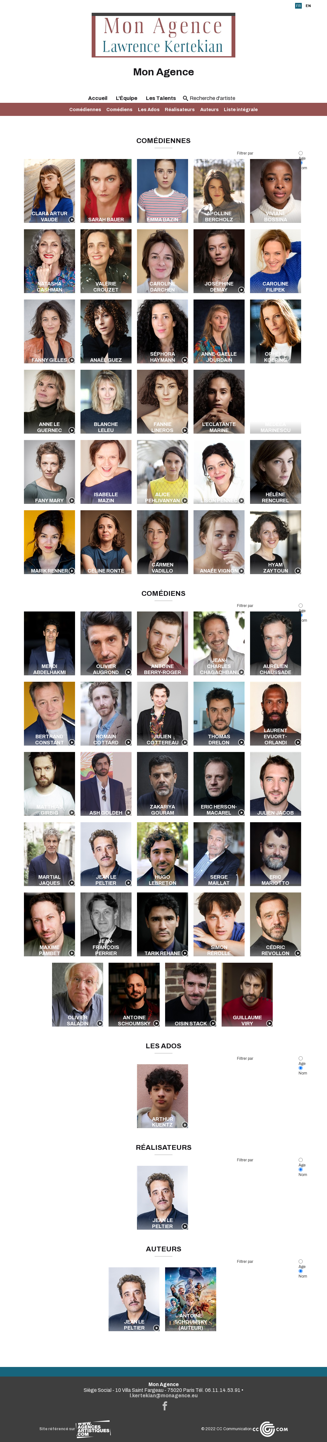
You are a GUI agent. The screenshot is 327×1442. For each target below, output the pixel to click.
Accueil (97, 98)
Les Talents (161, 98)
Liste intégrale (241, 109)
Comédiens (119, 109)
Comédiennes (85, 109)
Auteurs (209, 109)
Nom (303, 1070)
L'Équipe (126, 98)
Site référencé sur (75, 1429)
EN (308, 6)
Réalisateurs (180, 109)
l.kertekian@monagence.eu (164, 1395)
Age (302, 156)
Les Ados (149, 109)
